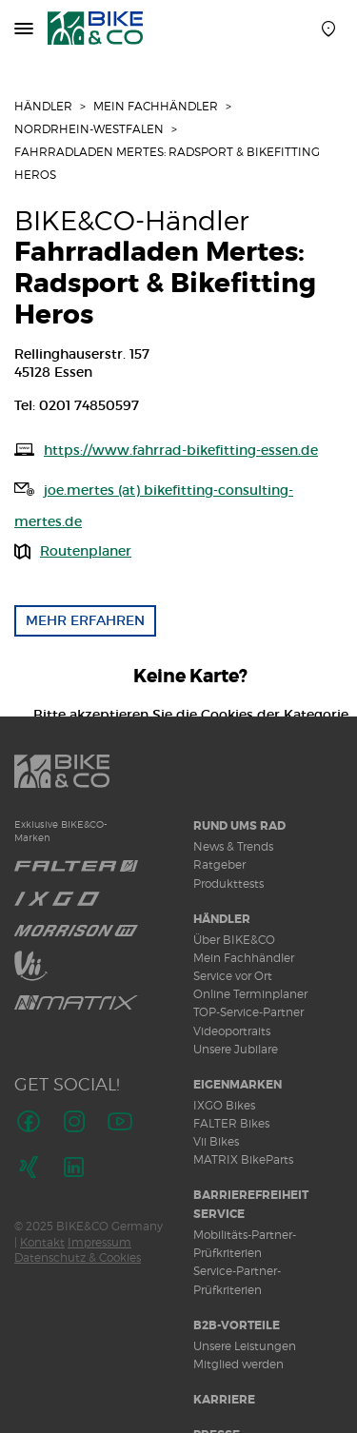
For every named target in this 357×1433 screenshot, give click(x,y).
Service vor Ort (232, 976)
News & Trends (233, 846)
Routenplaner (85, 550)
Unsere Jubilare (235, 1049)
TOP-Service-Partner (248, 1012)
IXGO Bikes (224, 1105)
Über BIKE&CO (234, 939)
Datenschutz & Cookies (77, 1257)
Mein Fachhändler (155, 106)
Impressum (99, 1242)
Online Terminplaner (250, 994)
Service (219, 1214)
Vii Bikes (216, 1141)
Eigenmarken (237, 1084)
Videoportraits (231, 1031)
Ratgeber (219, 864)
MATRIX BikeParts (243, 1159)
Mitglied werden (238, 1364)
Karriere (224, 1399)
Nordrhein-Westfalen (89, 129)
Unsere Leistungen (244, 1346)
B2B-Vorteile (236, 1325)
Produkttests (228, 883)
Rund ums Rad (239, 826)
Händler (43, 106)
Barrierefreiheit (250, 1195)
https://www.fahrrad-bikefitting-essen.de (181, 450)
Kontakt (42, 1242)
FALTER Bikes (231, 1123)
